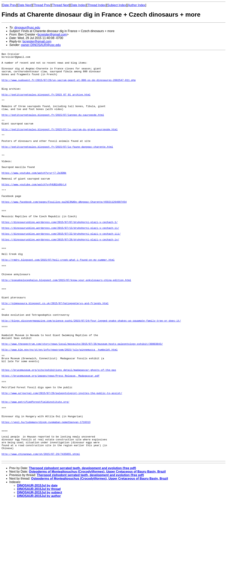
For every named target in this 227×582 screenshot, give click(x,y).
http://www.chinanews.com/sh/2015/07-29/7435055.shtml (41, 534)
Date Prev (9, 5)
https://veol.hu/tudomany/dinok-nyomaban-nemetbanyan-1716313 (46, 496)
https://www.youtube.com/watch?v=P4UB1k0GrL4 (34, 211)
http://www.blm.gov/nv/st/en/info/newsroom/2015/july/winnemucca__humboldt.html (60, 409)
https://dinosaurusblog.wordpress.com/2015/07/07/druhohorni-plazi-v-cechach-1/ (60, 256)
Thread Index (97, 5)
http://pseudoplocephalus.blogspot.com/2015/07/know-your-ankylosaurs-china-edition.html (66, 326)
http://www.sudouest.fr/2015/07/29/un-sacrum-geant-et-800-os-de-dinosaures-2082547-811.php (69, 86)
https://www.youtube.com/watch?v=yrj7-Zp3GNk (34, 197)
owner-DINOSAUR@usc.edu (41, 45)
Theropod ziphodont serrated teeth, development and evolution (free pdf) (82, 549)
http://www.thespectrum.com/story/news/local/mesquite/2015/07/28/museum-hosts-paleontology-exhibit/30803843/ (82, 402)
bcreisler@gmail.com (52, 34)
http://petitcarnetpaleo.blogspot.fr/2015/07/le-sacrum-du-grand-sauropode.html (60, 145)
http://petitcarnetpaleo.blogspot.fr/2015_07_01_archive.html (46, 103)
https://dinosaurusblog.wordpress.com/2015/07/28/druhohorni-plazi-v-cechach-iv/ (60, 277)
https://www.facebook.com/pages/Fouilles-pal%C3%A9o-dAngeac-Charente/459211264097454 (64, 232)
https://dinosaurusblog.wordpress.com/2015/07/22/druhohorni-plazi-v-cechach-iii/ (61, 270)
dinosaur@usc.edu (27, 27)
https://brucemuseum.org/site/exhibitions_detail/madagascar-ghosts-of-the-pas (59, 433)
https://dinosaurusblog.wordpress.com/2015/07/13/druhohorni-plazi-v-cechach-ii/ (60, 263)
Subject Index (116, 5)
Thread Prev (41, 5)
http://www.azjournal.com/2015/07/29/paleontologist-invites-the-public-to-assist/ (62, 461)
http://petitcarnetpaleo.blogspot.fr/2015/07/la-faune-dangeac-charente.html (57, 166)
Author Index (136, 5)
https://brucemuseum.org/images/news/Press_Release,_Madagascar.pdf (50, 440)
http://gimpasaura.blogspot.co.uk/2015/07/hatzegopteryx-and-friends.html (55, 353)
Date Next (24, 5)
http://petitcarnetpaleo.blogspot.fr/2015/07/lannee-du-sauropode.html (53, 127)
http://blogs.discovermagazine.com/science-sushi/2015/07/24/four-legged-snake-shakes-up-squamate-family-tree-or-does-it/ (91, 374)
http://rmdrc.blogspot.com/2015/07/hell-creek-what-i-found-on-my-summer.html (58, 301)
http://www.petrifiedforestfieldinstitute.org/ (35, 472)
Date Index (78, 5)
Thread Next (60, 5)
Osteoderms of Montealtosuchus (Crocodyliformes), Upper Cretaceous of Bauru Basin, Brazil (97, 552)
